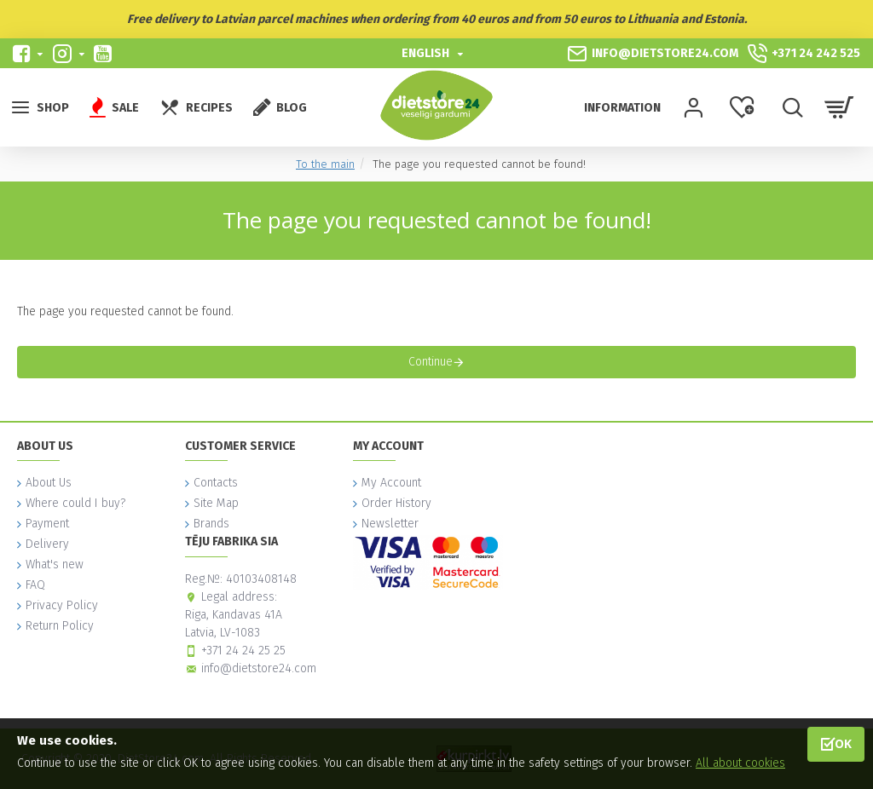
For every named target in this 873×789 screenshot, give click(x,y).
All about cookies (740, 763)
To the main (325, 164)
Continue (430, 361)
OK (843, 743)
